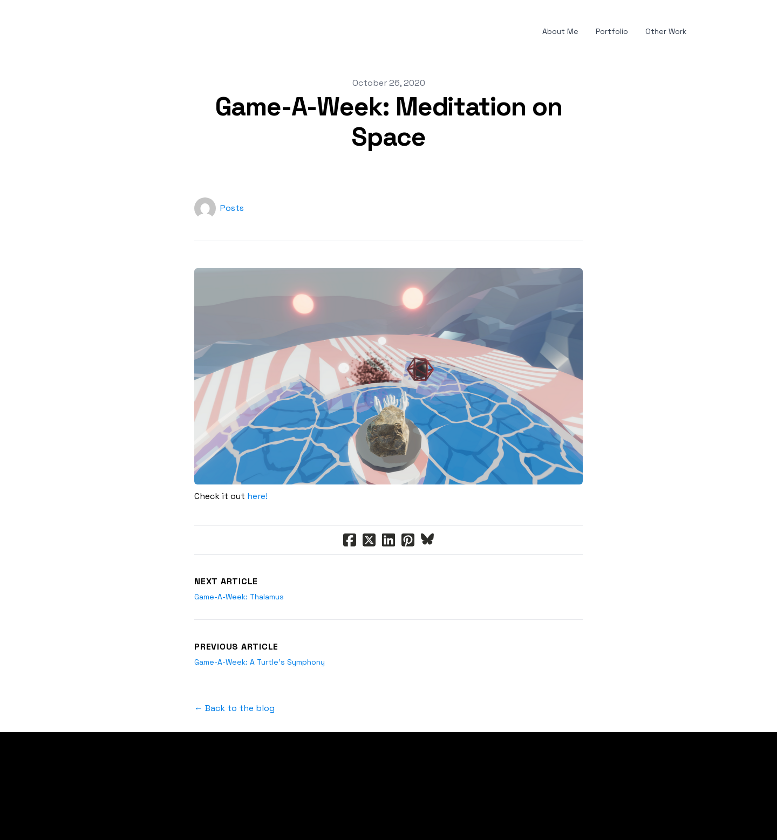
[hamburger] (69, 32)
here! (257, 496)
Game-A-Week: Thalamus (239, 597)
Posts (232, 208)
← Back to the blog (234, 708)
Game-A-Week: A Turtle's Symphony (259, 662)
